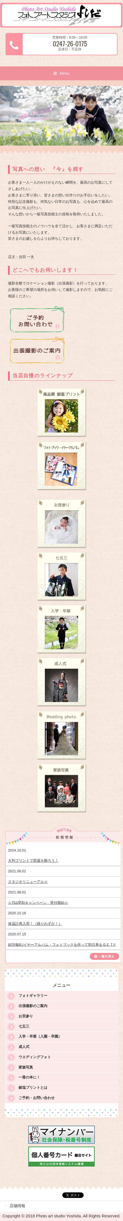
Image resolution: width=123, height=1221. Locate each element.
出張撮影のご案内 (33, 1006)
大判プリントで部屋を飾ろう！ (33, 860)
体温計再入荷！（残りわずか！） (35, 924)
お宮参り (26, 1016)
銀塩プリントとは (33, 1087)
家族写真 (26, 1067)
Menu (64, 73)
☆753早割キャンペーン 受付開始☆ (38, 902)
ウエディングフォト (35, 1057)
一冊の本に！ (29, 1077)
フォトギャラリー (33, 995)
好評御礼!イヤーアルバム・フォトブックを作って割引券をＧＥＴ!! (62, 944)
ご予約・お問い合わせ (37, 1098)
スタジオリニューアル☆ (28, 882)
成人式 (24, 1047)
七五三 (24, 1026)
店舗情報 (17, 1205)
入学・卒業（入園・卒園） (40, 1036)
